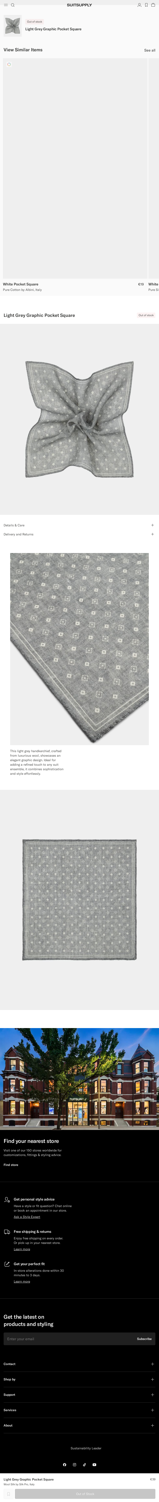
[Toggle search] (12, 5)
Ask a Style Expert (27, 1217)
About (8, 1425)
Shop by (9, 1379)
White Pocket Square (20, 284)
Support (9, 1395)
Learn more (22, 1249)
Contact (9, 1364)
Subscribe (144, 1339)
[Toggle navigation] (5, 5)
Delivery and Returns (18, 534)
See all (149, 50)
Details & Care (14, 525)
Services (10, 1410)
